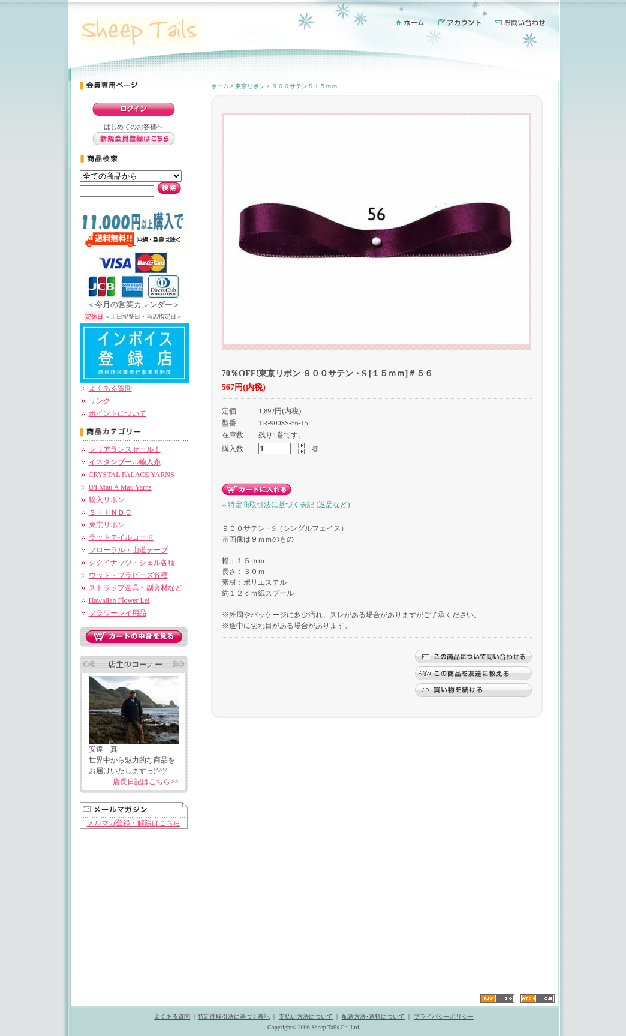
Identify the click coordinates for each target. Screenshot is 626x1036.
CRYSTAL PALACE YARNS (131, 474)
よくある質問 (110, 388)
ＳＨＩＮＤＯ (110, 512)
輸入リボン (107, 500)
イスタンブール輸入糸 (125, 462)
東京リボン (107, 525)
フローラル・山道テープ (128, 550)
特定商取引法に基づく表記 (234, 1016)
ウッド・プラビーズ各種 (128, 575)
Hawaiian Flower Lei (119, 600)
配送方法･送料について (373, 1016)
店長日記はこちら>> (146, 781)
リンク (99, 401)
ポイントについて (117, 413)
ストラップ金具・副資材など (135, 588)
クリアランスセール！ (125, 449)
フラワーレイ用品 (117, 613)
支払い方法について (306, 1016)
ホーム (220, 86)
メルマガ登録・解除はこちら (133, 823)
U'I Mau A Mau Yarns (120, 487)
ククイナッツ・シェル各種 (132, 562)
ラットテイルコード (121, 537)
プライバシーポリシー (444, 1016)
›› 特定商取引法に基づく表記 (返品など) (286, 504)
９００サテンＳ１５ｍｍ (305, 86)
